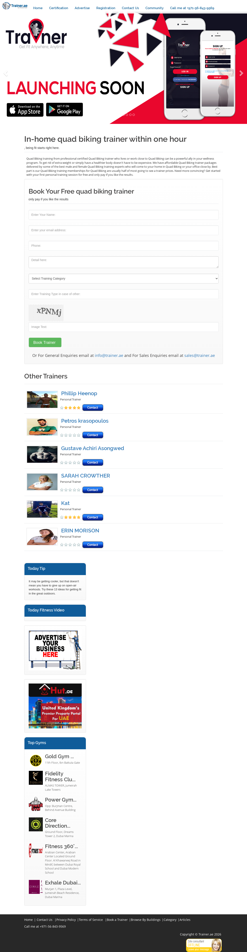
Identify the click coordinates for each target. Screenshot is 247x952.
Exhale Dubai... (63, 882)
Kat (65, 503)
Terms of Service (91, 920)
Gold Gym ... (59, 756)
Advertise (82, 8)
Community (154, 8)
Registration (105, 8)
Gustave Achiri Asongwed (92, 448)
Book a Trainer (117, 920)
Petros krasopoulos (85, 421)
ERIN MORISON (80, 530)
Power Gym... (60, 800)
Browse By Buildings (146, 920)
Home (38, 8)
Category (170, 920)
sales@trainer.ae (199, 355)
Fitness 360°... (61, 846)
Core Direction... (57, 823)
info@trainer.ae (109, 355)
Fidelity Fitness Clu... (60, 776)
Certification (58, 8)
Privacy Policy (66, 920)
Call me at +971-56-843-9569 (192, 8)
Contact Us (130, 8)
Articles (185, 920)
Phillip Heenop (79, 393)
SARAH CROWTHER (85, 476)
